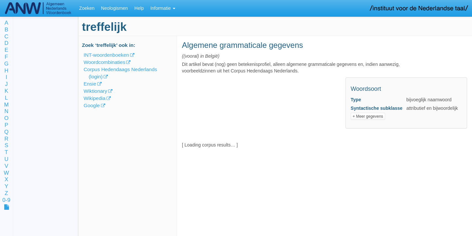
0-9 (6, 200)
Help (139, 8)
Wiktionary (95, 91)
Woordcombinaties (104, 62)
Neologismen (114, 8)
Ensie (90, 84)
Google (92, 105)
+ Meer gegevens (368, 116)
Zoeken (87, 8)
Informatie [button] (162, 8)
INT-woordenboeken (106, 55)
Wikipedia (95, 98)
